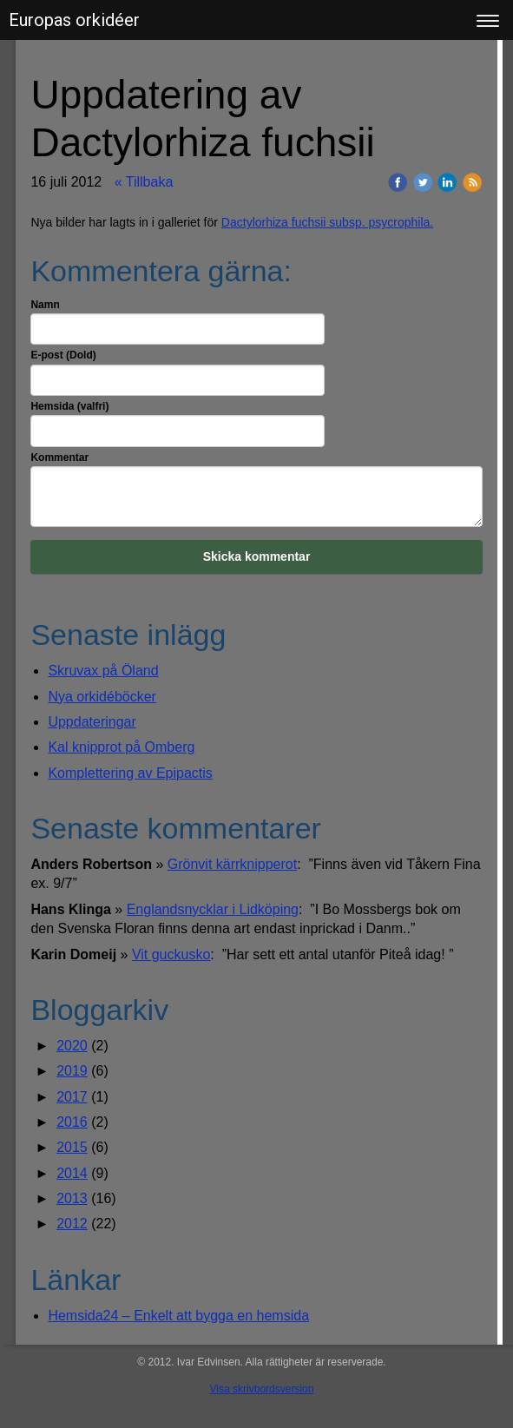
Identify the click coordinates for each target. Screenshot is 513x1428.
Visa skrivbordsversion (262, 1389)
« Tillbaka (144, 181)
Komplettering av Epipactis (130, 773)
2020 (72, 1045)
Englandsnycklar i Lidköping (213, 909)
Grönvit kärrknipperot (232, 864)
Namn (44, 305)
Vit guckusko (171, 954)
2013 (72, 1198)
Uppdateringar (91, 721)
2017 (72, 1096)
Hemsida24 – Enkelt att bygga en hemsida (178, 1315)
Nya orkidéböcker (102, 696)
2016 (72, 1122)
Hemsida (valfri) (69, 406)
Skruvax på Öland (103, 670)
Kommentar (59, 457)
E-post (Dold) (62, 355)
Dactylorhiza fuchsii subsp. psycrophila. (327, 222)
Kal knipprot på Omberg (121, 747)
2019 (72, 1070)
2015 (72, 1147)
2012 (72, 1223)
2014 (72, 1173)
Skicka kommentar (257, 556)
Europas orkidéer (74, 20)
